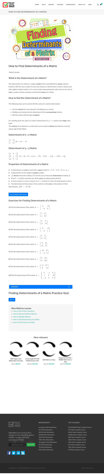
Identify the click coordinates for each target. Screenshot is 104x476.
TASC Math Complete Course (77, 447)
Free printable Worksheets (18, 194)
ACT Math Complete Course (76, 430)
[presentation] (51, 120)
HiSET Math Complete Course (77, 440)
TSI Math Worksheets (45, 447)
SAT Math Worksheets (45, 445)
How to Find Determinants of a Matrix (26, 319)
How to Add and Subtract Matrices (25, 314)
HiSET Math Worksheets (46, 440)
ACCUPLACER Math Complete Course (79, 427)
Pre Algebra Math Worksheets (48, 442)
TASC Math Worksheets (46, 450)
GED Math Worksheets (46, 437)
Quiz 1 (12, 300)
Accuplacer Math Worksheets (48, 427)
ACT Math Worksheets (45, 430)
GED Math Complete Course (77, 437)
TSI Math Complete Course (76, 450)
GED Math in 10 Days (49, 360)
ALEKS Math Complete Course (77, 432)
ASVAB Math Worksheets (46, 435)
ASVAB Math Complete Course (77, 435)
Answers (14, 287)
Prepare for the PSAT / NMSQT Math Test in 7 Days (65, 360)
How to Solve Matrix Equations (24, 311)
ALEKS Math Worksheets (46, 432)
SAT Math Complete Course (76, 445)
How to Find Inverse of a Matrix (24, 322)
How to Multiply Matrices (22, 317)
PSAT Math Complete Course (77, 442)
